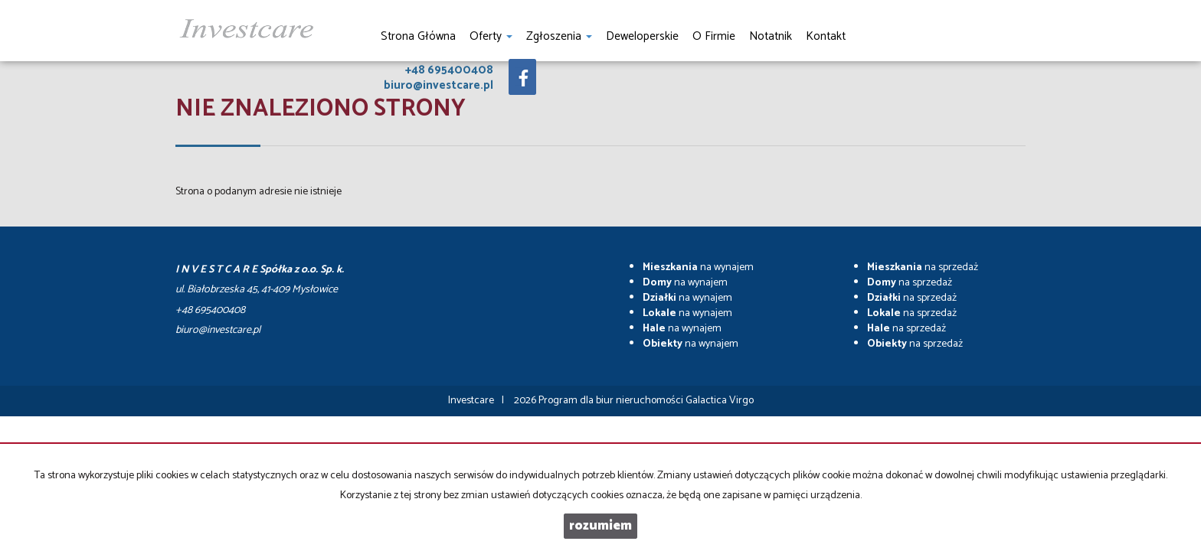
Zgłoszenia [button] (559, 36)
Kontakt (826, 36)
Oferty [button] (491, 36)
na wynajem (698, 267)
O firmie (713, 36)
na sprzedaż (922, 267)
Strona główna (418, 36)
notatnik (770, 36)
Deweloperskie (642, 36)
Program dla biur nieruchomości (612, 400)
